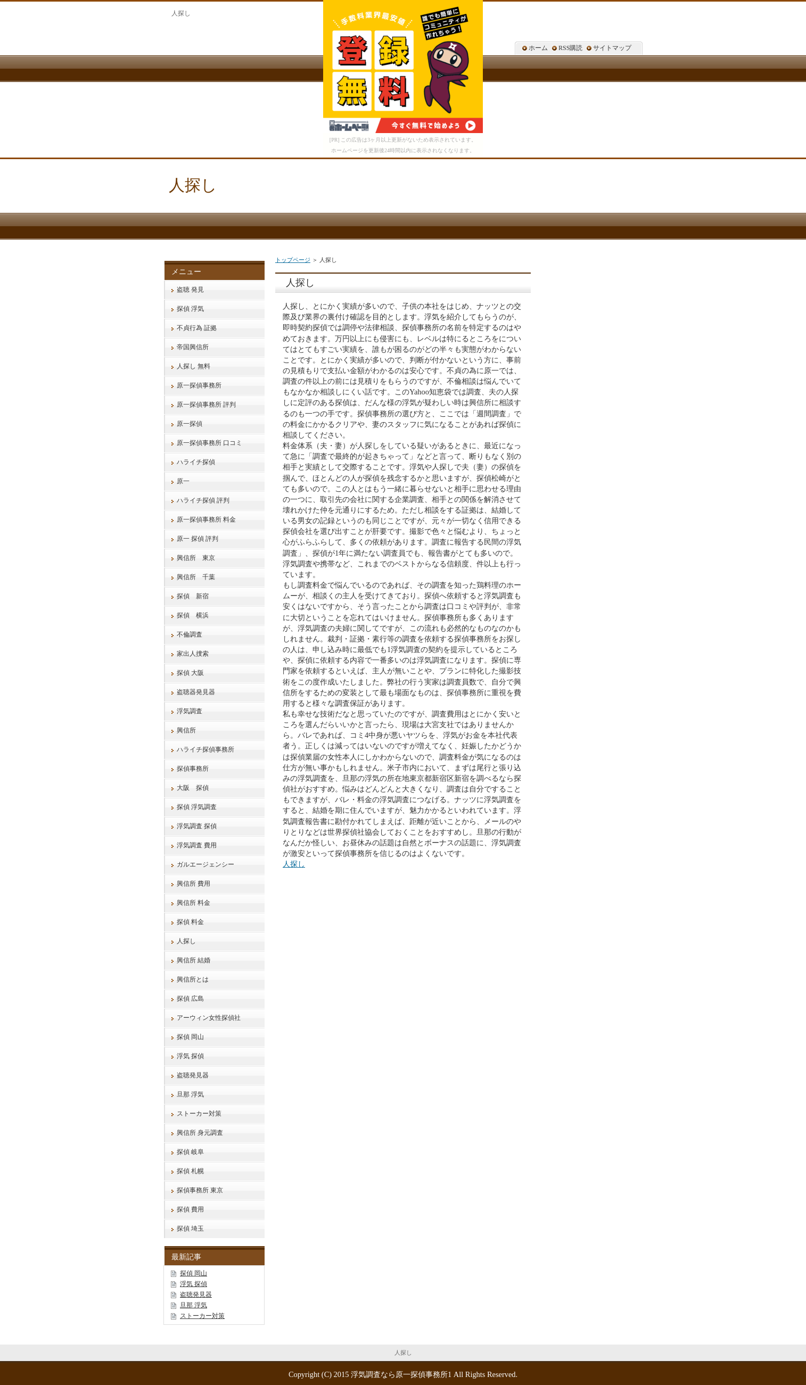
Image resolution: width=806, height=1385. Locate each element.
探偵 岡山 (190, 1037)
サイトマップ (612, 48)
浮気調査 (189, 711)
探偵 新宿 (193, 596)
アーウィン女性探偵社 (209, 1017)
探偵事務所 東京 (200, 1190)
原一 (183, 481)
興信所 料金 (193, 902)
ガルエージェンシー (205, 864)
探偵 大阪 (190, 673)
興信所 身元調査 (200, 1132)
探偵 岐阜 (190, 1152)
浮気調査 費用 (197, 845)
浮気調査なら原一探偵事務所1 (401, 1374)
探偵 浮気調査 (197, 807)
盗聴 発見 (190, 289)
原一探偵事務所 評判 (206, 404)
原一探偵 (189, 423)
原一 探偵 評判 (197, 538)
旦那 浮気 (190, 1094)
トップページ (292, 260)
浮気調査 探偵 (197, 826)
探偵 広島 (190, 998)
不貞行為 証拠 (197, 328)
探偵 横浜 (193, 615)
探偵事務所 (193, 768)
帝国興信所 (193, 347)
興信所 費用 (193, 883)
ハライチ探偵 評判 (203, 500)
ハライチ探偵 (196, 462)
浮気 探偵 (190, 1056)
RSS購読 (570, 48)
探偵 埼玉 (190, 1228)
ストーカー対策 (199, 1113)
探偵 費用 (190, 1209)
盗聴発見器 (193, 1075)
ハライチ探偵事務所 (205, 749)
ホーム (538, 48)
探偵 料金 (190, 922)
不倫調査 (189, 634)
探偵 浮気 (190, 308)
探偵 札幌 (190, 1171)
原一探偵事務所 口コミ (209, 443)
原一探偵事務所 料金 (206, 519)
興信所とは (193, 979)
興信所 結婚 (193, 960)
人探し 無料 (193, 366)
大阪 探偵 (193, 788)
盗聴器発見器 (196, 692)
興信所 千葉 (196, 577)
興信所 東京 (196, 558)
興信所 (186, 730)
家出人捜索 (193, 653)
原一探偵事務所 (199, 385)
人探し (193, 185)
